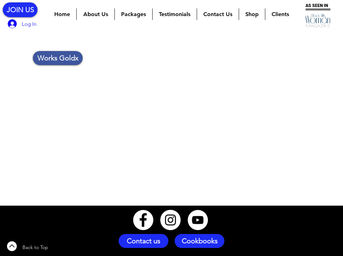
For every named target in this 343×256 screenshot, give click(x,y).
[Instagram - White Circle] (170, 220)
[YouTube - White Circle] (198, 220)
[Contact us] (143, 241)
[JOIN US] (20, 9)
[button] (133, 14)
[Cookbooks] (199, 241)
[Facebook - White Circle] (143, 220)
